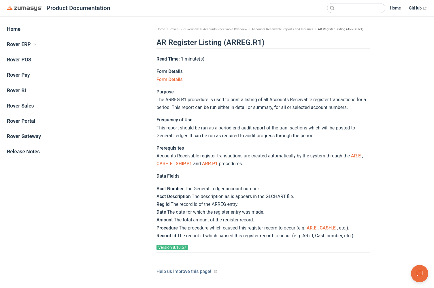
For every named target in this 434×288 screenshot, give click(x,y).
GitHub (418, 8)
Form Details (169, 79)
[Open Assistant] (419, 273)
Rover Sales (20, 106)
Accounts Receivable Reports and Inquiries (282, 29)
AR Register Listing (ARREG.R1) (340, 29)
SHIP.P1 (184, 163)
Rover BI (16, 90)
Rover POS (19, 60)
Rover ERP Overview (184, 29)
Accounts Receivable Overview (225, 29)
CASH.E (165, 163)
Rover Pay (18, 75)
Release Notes (23, 152)
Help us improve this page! (183, 271)
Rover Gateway (24, 136)
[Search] (356, 8)
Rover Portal (21, 121)
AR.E (356, 156)
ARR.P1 (210, 163)
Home (395, 8)
